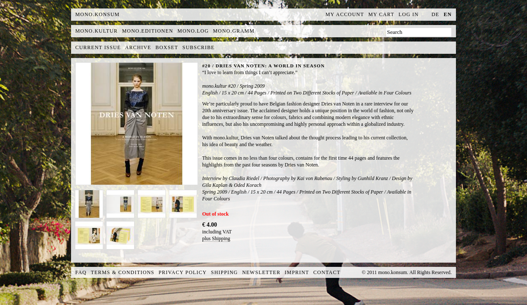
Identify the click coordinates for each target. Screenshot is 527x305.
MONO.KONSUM (97, 14)
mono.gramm (234, 31)
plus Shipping (216, 238)
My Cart (381, 14)
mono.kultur (96, 31)
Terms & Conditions (122, 272)
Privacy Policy (183, 272)
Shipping (224, 272)
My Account (345, 14)
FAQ (81, 272)
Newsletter (261, 272)
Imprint (297, 272)
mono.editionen (147, 31)
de (435, 14)
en (448, 14)
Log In (408, 14)
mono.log (193, 31)
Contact (326, 272)
